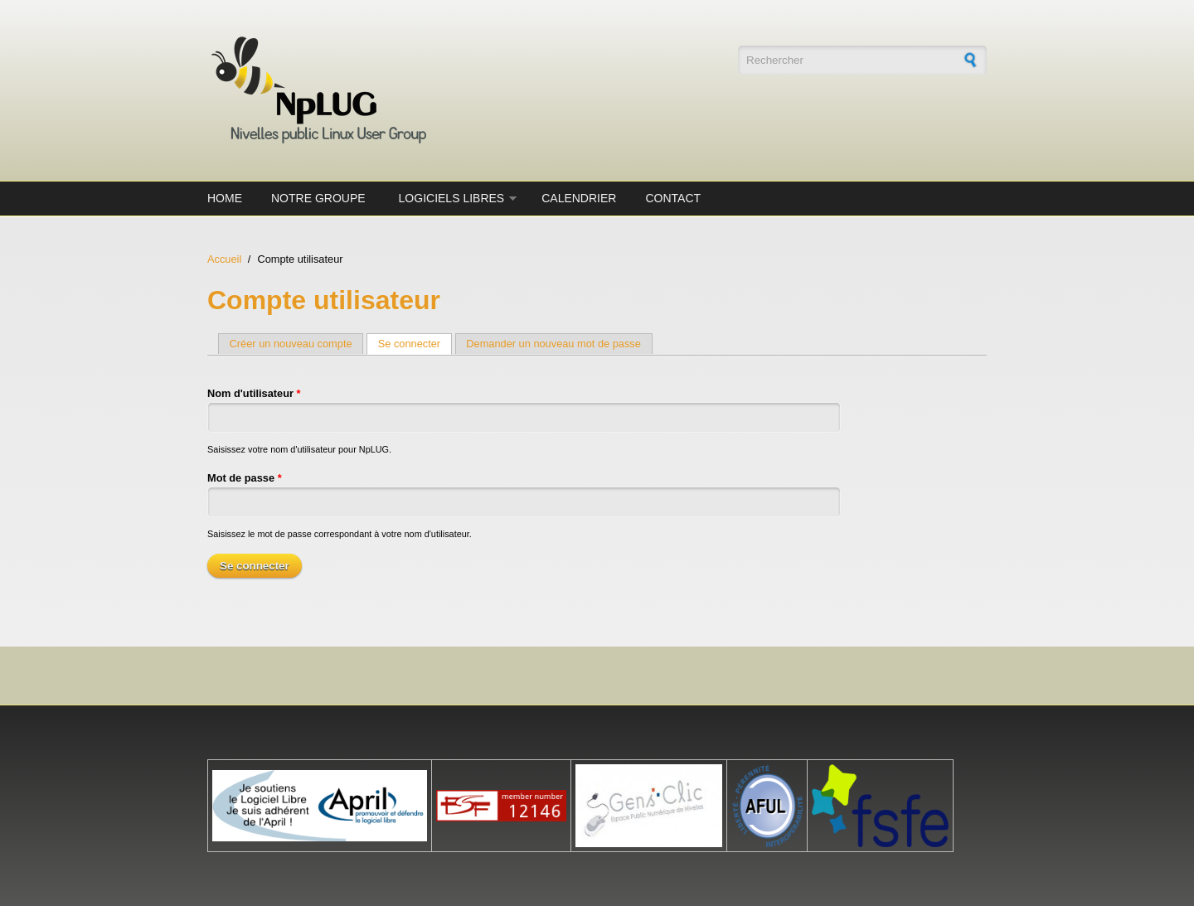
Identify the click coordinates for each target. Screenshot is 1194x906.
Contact (673, 198)
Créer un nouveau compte (291, 343)
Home (224, 198)
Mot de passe (244, 478)
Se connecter (415, 343)
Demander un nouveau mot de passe (553, 343)
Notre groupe (318, 198)
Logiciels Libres (452, 198)
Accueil (224, 259)
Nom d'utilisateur (254, 393)
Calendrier (578, 198)
